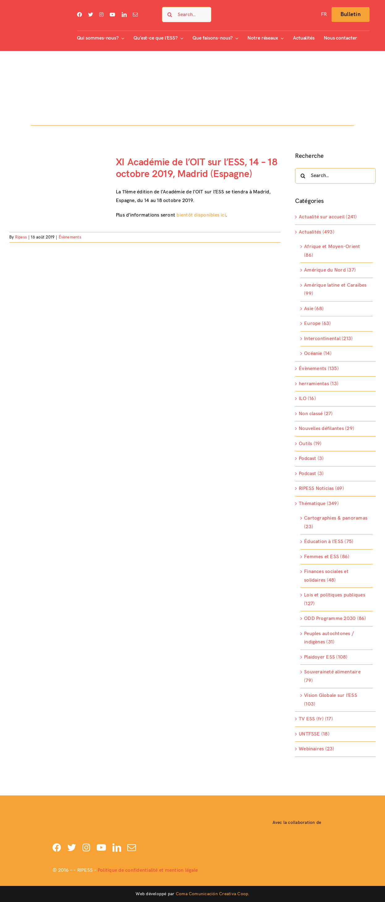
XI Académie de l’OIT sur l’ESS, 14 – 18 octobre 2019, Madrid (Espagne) (196, 168)
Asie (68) (314, 309)
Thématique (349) (319, 504)
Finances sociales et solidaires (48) (326, 576)
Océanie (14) (318, 353)
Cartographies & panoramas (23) (335, 522)
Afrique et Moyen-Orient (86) (332, 251)
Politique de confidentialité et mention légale (148, 870)
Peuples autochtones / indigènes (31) (329, 638)
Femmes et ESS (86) (326, 557)
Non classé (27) (316, 414)
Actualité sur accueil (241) (328, 217)
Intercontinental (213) (328, 339)
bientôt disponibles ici (201, 215)
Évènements (70, 237)
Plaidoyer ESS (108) (326, 657)
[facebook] (79, 14)
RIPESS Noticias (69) (321, 488)
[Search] (169, 14)
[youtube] (112, 14)
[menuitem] (323, 14)
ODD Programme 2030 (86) (335, 619)
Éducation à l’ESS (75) (328, 542)
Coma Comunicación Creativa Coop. (212, 893)
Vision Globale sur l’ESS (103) (330, 700)
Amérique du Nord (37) (330, 270)
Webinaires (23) (316, 749)
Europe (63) (317, 324)
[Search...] (186, 14)
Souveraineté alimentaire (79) (332, 676)
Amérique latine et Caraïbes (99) (335, 289)
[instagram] (101, 14)
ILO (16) (307, 399)
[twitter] (90, 14)
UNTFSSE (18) (314, 734)
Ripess (21, 237)
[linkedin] (124, 14)
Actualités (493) (316, 232)
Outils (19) (310, 444)
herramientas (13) (318, 384)
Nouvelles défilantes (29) (326, 429)
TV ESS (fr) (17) (316, 719)
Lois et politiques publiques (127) (334, 599)
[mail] (135, 14)
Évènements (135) (319, 369)
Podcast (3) (311, 459)
